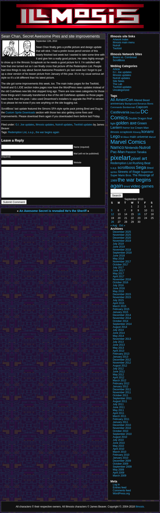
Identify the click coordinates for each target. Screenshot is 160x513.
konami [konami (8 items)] (147, 132)
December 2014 (122, 315)
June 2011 (119, 407)
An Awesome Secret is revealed (41, 211)
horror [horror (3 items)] (126, 127)
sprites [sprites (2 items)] (113, 172)
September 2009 (122, 466)
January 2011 (120, 422)
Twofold (117, 48)
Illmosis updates (45, 124)
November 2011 (122, 392)
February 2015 (121, 309)
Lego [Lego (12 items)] (115, 136)
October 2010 (120, 431)
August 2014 (120, 327)
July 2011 (118, 404)
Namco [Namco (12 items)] (117, 147)
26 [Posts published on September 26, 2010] (112, 221)
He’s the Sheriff (76, 211)
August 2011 (120, 401)
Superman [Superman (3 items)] (147, 172)
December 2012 (122, 359)
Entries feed (119, 487)
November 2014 (122, 318)
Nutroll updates (64, 124)
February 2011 (121, 419)
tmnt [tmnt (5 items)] (127, 186)
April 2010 (118, 448)
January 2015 (120, 312)
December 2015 (122, 294)
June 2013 (119, 344)
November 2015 (122, 297)
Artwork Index (120, 39)
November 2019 (122, 240)
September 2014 (122, 324)
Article (116, 69)
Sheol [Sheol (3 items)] (150, 167)
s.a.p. (31, 132)
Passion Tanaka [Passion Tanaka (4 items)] (136, 152)
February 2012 (121, 383)
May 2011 (118, 410)
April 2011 (118, 413)
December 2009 (122, 460)
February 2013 (121, 353)
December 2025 (122, 231)
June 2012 (119, 371)
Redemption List (17, 132)
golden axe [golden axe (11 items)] (126, 123)
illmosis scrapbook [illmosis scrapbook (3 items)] (121, 132)
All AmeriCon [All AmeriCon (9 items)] (121, 99)
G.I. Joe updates (25, 124)
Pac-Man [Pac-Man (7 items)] (117, 152)
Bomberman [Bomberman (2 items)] (129, 107)
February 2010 (121, 454)
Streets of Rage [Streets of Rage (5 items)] (129, 171)
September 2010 (122, 434)
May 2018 (118, 258)
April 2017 (118, 276)
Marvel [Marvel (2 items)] (152, 137)
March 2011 (119, 416)
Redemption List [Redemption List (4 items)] (121, 163)
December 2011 (122, 389)
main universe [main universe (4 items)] (139, 136)
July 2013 (118, 341)
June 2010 (119, 442)
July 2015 (118, 300)
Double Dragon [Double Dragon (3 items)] (137, 118)
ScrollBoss (119, 60)
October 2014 (120, 321)
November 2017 (122, 261)
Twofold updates (83, 124)
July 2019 (118, 243)
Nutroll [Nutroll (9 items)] (144, 147)
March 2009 (119, 475)
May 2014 (118, 335)
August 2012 (120, 365)
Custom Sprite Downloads (21, 112)
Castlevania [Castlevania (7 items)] (119, 112)
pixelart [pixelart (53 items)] (120, 157)
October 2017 (120, 264)
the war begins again (47, 132)
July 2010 (118, 439)
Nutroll (116, 45)
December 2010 (122, 425)
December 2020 (122, 237)
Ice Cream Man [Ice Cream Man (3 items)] (140, 127)
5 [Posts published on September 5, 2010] (112, 210)
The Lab (117, 84)
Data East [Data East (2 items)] (135, 112)
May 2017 (118, 273)
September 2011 (122, 398)
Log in (116, 484)
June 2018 (119, 255)
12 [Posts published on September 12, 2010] (112, 214)
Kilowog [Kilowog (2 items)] (137, 132)
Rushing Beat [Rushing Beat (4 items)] (141, 163)
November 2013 (122, 338)
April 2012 (118, 377)
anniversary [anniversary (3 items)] (117, 103)
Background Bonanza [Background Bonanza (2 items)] (136, 103)
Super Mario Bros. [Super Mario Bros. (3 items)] (121, 175)
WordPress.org (121, 493)
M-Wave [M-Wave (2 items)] (125, 137)
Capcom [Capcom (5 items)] (142, 107)
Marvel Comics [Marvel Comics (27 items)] (128, 142)
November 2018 (122, 249)
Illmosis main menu (124, 42)
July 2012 (118, 368)
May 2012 (118, 374)
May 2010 (118, 445)
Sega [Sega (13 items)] (141, 167)
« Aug (113, 225)
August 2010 (120, 436)
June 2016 (119, 288)
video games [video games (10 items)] (142, 186)
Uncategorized (121, 90)
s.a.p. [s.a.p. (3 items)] (113, 167)
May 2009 (118, 469)
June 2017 (119, 270)
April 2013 (118, 350)
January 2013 (120, 356)
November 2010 (122, 428)
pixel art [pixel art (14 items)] (139, 158)
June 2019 (119, 246)
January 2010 (120, 457)
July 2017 (118, 267)
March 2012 (119, 380)
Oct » (122, 225)
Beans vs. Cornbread (125, 57)
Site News (118, 81)
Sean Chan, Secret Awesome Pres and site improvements (50, 36)
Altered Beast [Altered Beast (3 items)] (142, 100)
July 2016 (118, 285)
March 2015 (119, 306)
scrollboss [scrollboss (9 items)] (126, 167)
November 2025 (122, 234)
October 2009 (120, 463)
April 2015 (118, 303)
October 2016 (120, 282)
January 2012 (120, 386)
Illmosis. (140, 506)
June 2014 (119, 332)
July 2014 (118, 329)
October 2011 (120, 395)
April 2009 (118, 472)
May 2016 (118, 291)
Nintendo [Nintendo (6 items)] (132, 147)
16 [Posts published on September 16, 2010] (139, 214)
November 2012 (122, 362)
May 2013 (118, 347)
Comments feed (122, 490)
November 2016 (122, 279)
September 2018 (122, 252)
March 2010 (119, 451)
